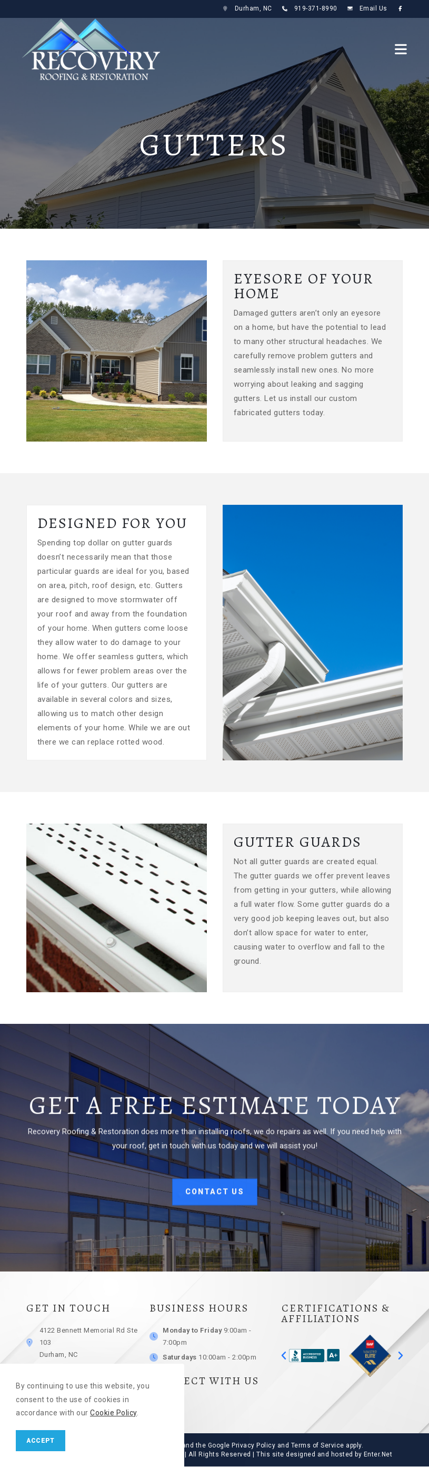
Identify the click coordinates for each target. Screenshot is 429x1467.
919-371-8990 (315, 8)
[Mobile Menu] (401, 49)
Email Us (373, 8)
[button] (284, 1356)
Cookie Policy (113, 1413)
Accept (40, 1440)
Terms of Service (317, 1445)
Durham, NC (253, 8)
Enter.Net (378, 1454)
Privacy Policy (253, 1445)
